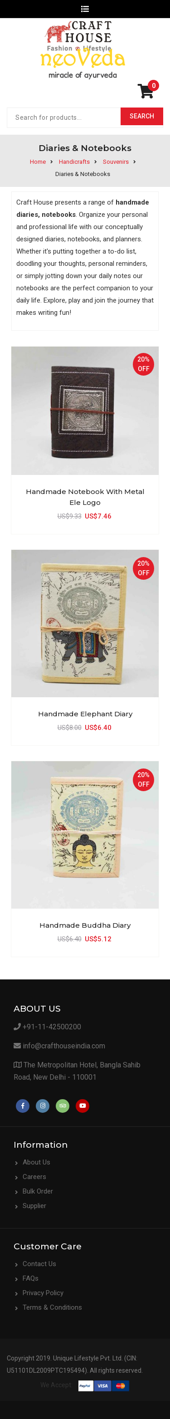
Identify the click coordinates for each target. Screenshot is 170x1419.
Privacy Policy (43, 1293)
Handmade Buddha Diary (85, 925)
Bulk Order (38, 1191)
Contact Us (39, 1264)
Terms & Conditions (52, 1307)
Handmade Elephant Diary (85, 714)
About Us (36, 1162)
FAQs (31, 1278)
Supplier (34, 1206)
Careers (34, 1177)
